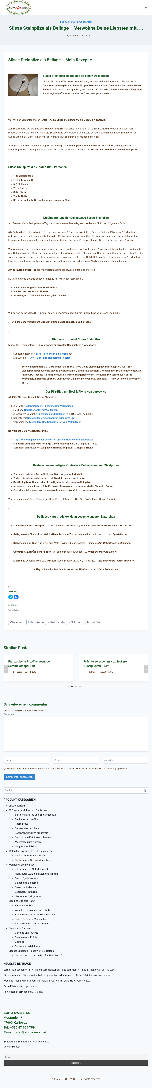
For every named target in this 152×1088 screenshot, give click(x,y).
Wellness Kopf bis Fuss (22, 864)
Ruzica (73, 35)
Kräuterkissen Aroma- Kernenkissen (35, 914)
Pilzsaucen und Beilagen (51, 413)
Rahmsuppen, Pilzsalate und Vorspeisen (50, 405)
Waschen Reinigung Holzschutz (32, 910)
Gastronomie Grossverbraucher (32, 860)
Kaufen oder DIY (24, 905)
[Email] (76, 760)
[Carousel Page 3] (80, 686)
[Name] (26, 760)
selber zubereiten (36, 622)
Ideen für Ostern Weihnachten (31, 919)
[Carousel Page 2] (76, 686)
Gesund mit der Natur (27, 887)
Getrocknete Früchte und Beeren (33, 837)
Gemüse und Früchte (26, 932)
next (146, 669)
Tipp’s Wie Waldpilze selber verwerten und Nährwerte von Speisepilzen (53, 439)
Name (8, 760)
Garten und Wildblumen (28, 946)
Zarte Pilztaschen (13, 986)
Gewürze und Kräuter (26, 937)
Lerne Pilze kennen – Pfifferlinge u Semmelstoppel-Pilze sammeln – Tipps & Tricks (50, 969)
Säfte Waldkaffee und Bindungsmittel (36, 814)
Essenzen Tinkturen (26, 891)
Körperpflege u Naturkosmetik (32, 869)
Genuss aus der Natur (27, 828)
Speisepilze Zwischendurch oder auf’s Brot (51, 417)
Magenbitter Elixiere (26, 846)
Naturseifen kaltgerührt (28, 896)
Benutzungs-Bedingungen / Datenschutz (26, 1041)
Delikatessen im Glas (26, 819)
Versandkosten (12, 1046)
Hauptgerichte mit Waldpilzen (41, 409)
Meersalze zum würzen (28, 841)
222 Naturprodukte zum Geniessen (28, 810)
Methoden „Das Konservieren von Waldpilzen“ (55, 421)
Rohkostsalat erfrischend (18, 991)
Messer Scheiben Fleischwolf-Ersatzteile (31, 950)
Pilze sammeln (17, 622)
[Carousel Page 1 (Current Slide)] (72, 686)
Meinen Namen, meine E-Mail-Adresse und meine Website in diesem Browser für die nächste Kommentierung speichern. (67, 768)
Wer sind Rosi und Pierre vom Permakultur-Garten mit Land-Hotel (40, 980)
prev (6, 669)
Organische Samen (19, 928)
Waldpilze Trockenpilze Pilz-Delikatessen (31, 851)
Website (108, 760)
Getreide (19, 941)
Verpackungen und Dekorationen (33, 923)
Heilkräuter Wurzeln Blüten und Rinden (36, 873)
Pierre (93, 672)
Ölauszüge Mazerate (26, 878)
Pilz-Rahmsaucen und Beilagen (76, 22)
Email (57, 760)
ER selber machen (56, 622)
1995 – (40, 353)
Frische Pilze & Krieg (56, 353)
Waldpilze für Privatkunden (30, 855)
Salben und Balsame (26, 882)
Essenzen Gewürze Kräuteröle (31, 832)
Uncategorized (17, 805)
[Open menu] (145, 7)
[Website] (125, 760)
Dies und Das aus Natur (22, 900)
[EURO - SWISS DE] (18, 7)
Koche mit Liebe (93, 622)
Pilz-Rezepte (75, 622)
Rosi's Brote (21, 823)
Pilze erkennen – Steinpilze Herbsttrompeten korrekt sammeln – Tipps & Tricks (48, 975)
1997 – (49, 357)
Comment (10, 714)
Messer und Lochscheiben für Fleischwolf (38, 955)
